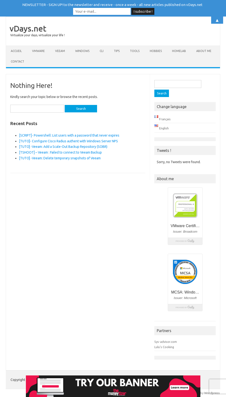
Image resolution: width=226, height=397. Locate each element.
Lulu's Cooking (164, 347)
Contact (17, 61)
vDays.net (28, 28)
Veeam (60, 50)
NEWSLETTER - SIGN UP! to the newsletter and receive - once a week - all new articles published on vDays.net (112, 5)
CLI (102, 50)
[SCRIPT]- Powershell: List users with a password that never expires (69, 135)
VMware (38, 50)
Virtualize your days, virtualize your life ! (37, 35)
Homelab (179, 50)
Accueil (16, 50)
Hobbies (156, 50)
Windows (82, 50)
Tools (134, 50)
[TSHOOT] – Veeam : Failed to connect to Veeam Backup (60, 152)
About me (203, 50)
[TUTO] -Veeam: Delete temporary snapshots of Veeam (60, 158)
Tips (117, 50)
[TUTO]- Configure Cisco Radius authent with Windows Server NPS (68, 141)
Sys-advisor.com (165, 341)
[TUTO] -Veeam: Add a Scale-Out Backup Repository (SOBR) (63, 147)
